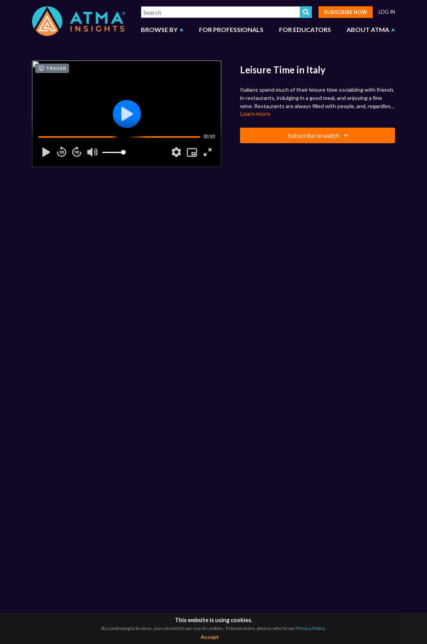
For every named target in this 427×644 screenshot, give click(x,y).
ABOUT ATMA (371, 29)
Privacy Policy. (311, 628)
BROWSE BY (162, 29)
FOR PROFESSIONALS (231, 29)
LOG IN (387, 12)
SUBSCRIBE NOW (345, 12)
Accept (210, 636)
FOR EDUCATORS (305, 29)
